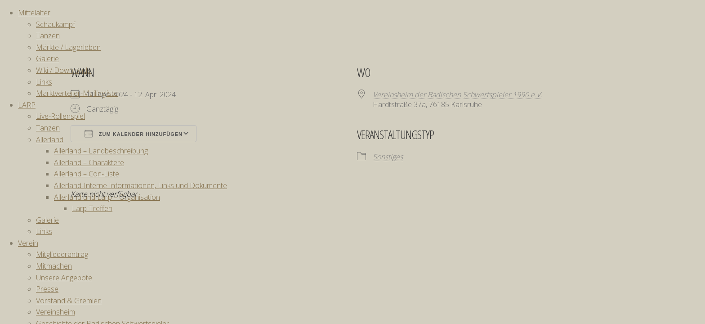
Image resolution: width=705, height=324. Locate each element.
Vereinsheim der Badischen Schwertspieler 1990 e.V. (457, 94)
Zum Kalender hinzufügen (134, 134)
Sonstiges (388, 157)
